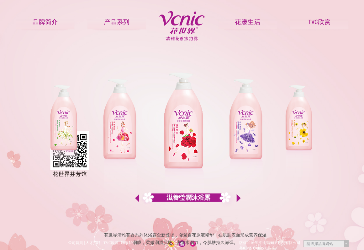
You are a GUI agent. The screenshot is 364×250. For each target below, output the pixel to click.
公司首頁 (75, 243)
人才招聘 (93, 243)
